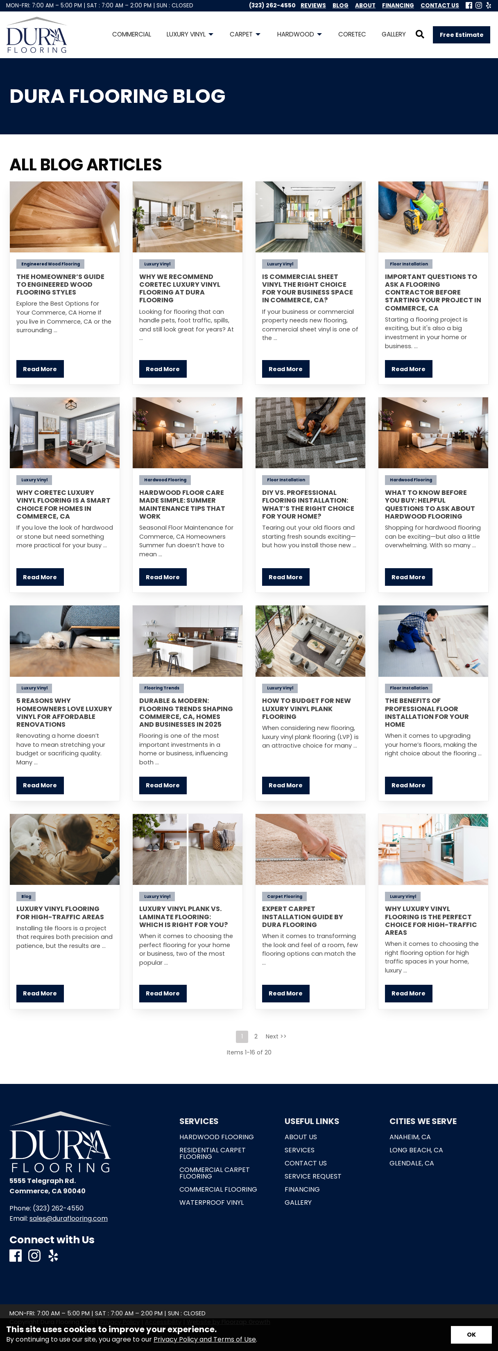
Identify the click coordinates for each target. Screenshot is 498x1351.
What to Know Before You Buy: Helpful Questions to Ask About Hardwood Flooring (430, 504)
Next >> (276, 1036)
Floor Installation (409, 264)
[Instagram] (478, 6)
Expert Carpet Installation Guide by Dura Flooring (302, 916)
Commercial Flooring (218, 1189)
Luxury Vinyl (157, 264)
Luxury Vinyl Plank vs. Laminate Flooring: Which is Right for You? (183, 916)
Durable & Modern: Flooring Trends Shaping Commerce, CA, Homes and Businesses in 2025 (186, 712)
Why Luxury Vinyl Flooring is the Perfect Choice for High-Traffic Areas (431, 920)
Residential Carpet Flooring (212, 1153)
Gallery (298, 1202)
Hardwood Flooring (165, 480)
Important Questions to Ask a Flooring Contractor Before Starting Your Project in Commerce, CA (433, 292)
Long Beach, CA (416, 1150)
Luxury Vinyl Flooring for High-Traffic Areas (60, 912)
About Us (301, 1137)
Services (300, 1150)
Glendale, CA (411, 1163)
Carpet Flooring (284, 896)
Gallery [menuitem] (394, 34)
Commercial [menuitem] (131, 34)
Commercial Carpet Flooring (214, 1173)
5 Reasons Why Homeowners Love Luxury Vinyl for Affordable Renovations (64, 712)
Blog (26, 896)
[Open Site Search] (420, 35)
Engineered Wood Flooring (50, 264)
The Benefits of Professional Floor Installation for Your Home (427, 712)
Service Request (313, 1176)
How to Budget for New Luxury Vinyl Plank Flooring (306, 708)
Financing (302, 1189)
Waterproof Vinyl (211, 1202)
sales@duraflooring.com (68, 1218)
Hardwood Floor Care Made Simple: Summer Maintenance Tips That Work (182, 504)
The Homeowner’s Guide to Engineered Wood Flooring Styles (60, 284)
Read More (40, 369)
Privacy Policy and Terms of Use (205, 1339)
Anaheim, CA (410, 1137)
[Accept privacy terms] (471, 1335)
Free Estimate (462, 35)
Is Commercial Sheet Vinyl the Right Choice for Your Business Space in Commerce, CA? (307, 288)
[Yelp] (488, 6)
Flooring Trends (161, 688)
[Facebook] (469, 6)
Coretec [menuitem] (352, 34)
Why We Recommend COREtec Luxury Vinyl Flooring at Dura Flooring (179, 288)
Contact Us (306, 1163)
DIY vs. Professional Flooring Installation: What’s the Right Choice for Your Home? (308, 504)
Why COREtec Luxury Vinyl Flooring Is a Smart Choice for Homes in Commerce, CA (63, 504)
